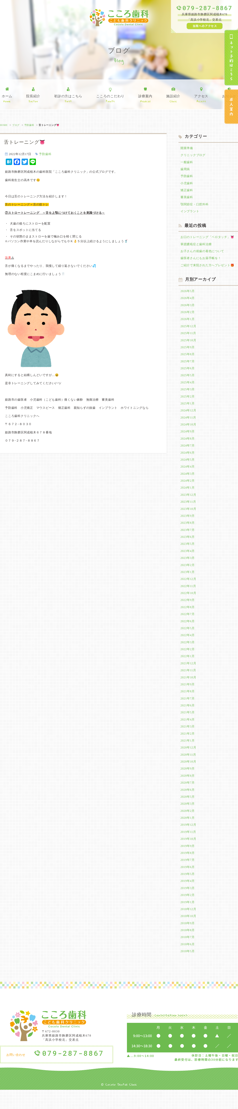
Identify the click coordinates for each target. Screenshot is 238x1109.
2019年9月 (187, 862)
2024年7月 (187, 452)
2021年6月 (187, 718)
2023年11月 (188, 509)
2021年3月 (187, 740)
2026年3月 (187, 308)
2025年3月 (187, 394)
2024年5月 (187, 466)
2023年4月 (187, 560)
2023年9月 (187, 524)
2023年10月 (188, 517)
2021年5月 (187, 725)
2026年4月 (187, 301)
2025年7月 (187, 365)
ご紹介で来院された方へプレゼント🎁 (207, 267)
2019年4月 (187, 898)
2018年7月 (187, 956)
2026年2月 (187, 315)
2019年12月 (188, 840)
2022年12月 (188, 588)
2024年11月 (188, 423)
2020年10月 (188, 776)
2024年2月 (187, 488)
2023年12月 (188, 502)
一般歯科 (186, 162)
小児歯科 (186, 184)
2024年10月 (188, 430)
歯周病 (185, 170)
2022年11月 (188, 596)
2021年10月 (188, 689)
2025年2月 (187, 401)
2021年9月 (187, 696)
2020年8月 (187, 790)
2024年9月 (187, 437)
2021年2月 (187, 747)
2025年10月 (188, 344)
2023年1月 (187, 581)
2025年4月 (187, 387)
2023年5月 (187, 552)
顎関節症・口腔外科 (194, 205)
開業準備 (186, 148)
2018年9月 (187, 941)
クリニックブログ (192, 155)
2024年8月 (187, 444)
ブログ (16, 125)
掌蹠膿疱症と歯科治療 (196, 246)
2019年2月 (187, 912)
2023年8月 (187, 531)
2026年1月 (187, 322)
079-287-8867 (207, 8)
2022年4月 (187, 646)
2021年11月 (188, 682)
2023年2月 (187, 574)
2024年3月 (187, 481)
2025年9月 (187, 351)
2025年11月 (188, 337)
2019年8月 (187, 869)
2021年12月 (188, 675)
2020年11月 (188, 769)
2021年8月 (187, 704)
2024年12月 (188, 416)
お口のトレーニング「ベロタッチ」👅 (207, 239)
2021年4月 (187, 732)
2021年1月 (187, 754)
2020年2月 (187, 826)
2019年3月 (187, 905)
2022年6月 (187, 632)
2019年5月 (187, 891)
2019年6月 (187, 884)
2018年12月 (188, 927)
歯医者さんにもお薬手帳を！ (200, 260)
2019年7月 (187, 876)
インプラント (189, 213)
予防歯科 (29, 125)
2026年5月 (187, 293)
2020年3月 (187, 819)
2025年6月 (187, 373)
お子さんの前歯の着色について (202, 253)
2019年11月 (188, 848)
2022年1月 (187, 668)
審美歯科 (186, 198)
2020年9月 (187, 783)
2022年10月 (188, 603)
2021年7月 (187, 711)
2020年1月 (187, 833)
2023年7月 (187, 538)
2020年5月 (187, 812)
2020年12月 (188, 761)
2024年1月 (187, 495)
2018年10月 (188, 934)
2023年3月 (187, 567)
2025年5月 (187, 380)
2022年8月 (187, 617)
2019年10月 (188, 855)
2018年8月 (187, 948)
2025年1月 (187, 409)
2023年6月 (187, 545)
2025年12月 (188, 329)
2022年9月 (187, 610)
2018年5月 (187, 970)
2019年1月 (187, 920)
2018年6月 (187, 963)
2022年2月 (187, 661)
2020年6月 (187, 804)
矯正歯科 (186, 191)
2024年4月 (187, 473)
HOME (4, 125)
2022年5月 (187, 639)
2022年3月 (187, 653)
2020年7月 (187, 797)
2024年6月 (187, 459)
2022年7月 (187, 625)
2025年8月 (187, 358)
